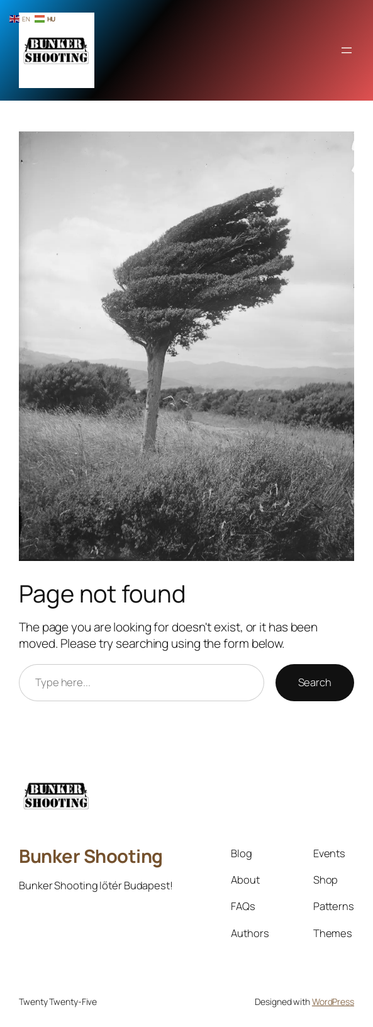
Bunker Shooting (91, 856)
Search (314, 682)
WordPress (333, 1002)
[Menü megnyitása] (346, 50)
